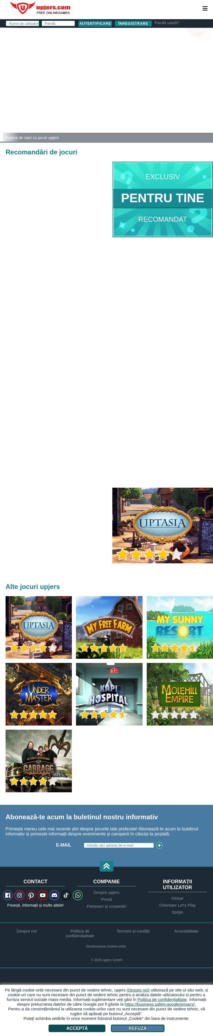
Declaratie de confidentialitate (130, 98)
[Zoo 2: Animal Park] (1, 85)
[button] (106, 867)
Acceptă (77, 1028)
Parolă (103, 71)
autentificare (148, 35)
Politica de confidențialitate (79, 933)
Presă (106, 899)
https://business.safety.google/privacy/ (160, 1004)
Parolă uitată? (166, 23)
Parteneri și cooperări (106, 906)
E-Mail (101, 60)
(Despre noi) (138, 990)
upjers (40, 8)
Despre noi (27, 931)
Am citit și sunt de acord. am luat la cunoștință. (143, 98)
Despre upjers (106, 892)
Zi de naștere (111, 82)
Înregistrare (133, 23)
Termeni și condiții (134, 93)
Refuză (138, 1028)
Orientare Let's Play (177, 905)
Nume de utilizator (107, 49)
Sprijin (177, 912)
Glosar (177, 898)
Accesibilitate (186, 931)
